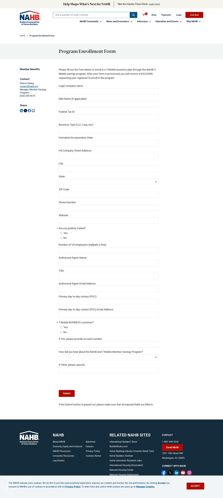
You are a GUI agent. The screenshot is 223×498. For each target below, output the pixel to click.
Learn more (154, 4)
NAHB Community (91, 21)
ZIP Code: (64, 189)
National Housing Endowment (124, 474)
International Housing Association (126, 465)
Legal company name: (71, 85)
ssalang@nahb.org (29, 86)
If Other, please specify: (72, 364)
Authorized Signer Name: (73, 257)
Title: (61, 270)
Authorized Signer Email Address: (77, 283)
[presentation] (80, 381)
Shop (153, 15)
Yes (64, 233)
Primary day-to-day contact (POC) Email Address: (86, 309)
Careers (90, 446)
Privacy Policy (93, 451)
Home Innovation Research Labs (126, 460)
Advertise (90, 441)
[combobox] (91, 15)
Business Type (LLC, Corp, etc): (76, 124)
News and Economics (119, 21)
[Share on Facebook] (29, 110)
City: (61, 163)
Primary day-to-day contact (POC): (78, 296)
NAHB (22, 36)
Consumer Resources (63, 455)
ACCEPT (195, 486)
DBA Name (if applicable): (73, 98)
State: (62, 176)
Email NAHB (172, 447)
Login (178, 15)
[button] (133, 15)
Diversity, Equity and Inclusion (67, 446)
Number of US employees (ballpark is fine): (83, 244)
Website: (64, 215)
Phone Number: (67, 202)
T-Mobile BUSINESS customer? (76, 322)
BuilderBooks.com (119, 446)
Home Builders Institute (121, 455)
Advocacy (144, 21)
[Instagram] (190, 473)
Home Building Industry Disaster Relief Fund (132, 451)
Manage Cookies (145, 487)
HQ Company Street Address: (75, 150)
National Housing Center (122, 470)
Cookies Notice (93, 455)
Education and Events (169, 21)
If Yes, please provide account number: (81, 338)
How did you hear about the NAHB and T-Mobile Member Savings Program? (101, 351)
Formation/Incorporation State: (76, 137)
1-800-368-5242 (170, 441)
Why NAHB (193, 21)
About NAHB (59, 441)
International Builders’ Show (123, 441)
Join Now (194, 15)
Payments (166, 15)
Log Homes (58, 460)
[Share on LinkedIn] (21, 110)
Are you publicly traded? (72, 228)
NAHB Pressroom (62, 451)
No (63, 237)
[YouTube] (183, 473)
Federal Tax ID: (67, 111)
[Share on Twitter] (25, 110)
